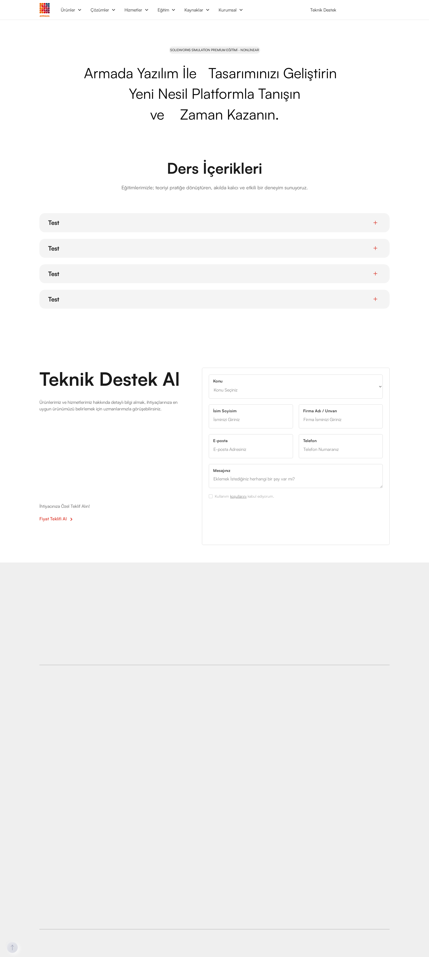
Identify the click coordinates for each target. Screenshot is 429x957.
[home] (44, 10)
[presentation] (250, 519)
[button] (71, 10)
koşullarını (238, 496)
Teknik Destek (323, 10)
